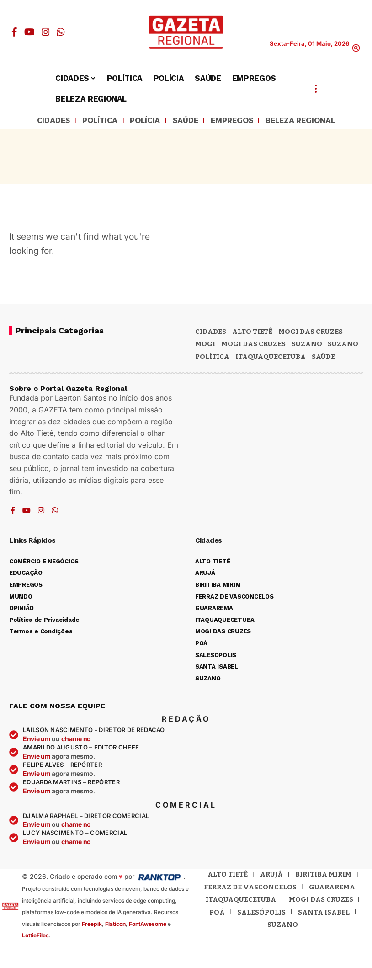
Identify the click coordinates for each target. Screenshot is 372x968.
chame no (76, 740)
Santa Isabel (324, 913)
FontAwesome (147, 925)
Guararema (332, 888)
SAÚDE (183, 121)
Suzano (307, 345)
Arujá (271, 876)
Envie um (37, 740)
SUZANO (343, 345)
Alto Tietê (252, 333)
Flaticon (115, 925)
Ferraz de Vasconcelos (250, 888)
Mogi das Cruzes (253, 345)
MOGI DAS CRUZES (310, 333)
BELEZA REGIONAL (312, 121)
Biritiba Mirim (323, 876)
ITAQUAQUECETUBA (270, 358)
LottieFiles (35, 936)
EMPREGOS (235, 121)
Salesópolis (261, 913)
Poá (217, 913)
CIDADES (39, 121)
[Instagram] (45, 32)
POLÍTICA (91, 121)
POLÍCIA (140, 121)
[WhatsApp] (60, 32)
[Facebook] (14, 32)
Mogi (205, 345)
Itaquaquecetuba (241, 901)
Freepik (92, 925)
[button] (356, 48)
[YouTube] (29, 32)
